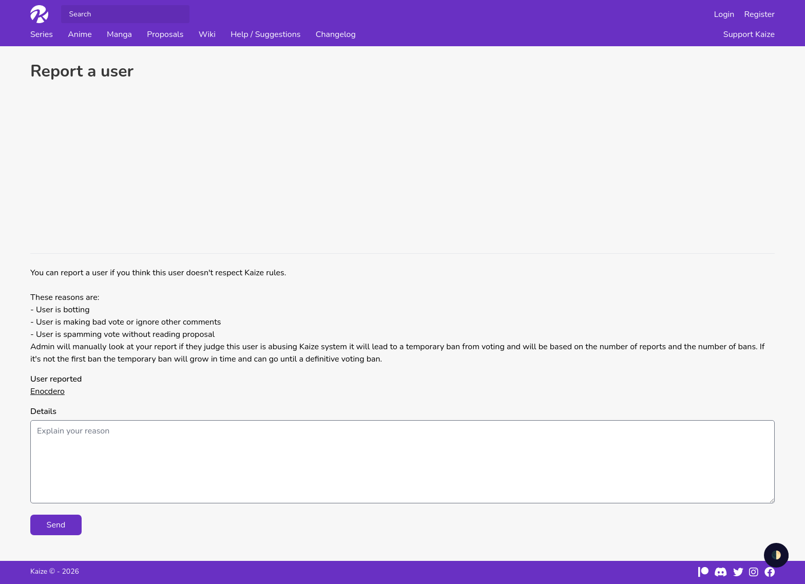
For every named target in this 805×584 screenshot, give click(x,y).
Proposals (165, 34)
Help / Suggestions (265, 34)
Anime (80, 34)
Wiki (207, 34)
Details (43, 411)
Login (724, 14)
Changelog (336, 34)
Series (41, 34)
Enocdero (47, 391)
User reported (56, 379)
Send (56, 525)
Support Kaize (749, 34)
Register (759, 14)
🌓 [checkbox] (776, 555)
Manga (119, 34)
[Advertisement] (402, 168)
